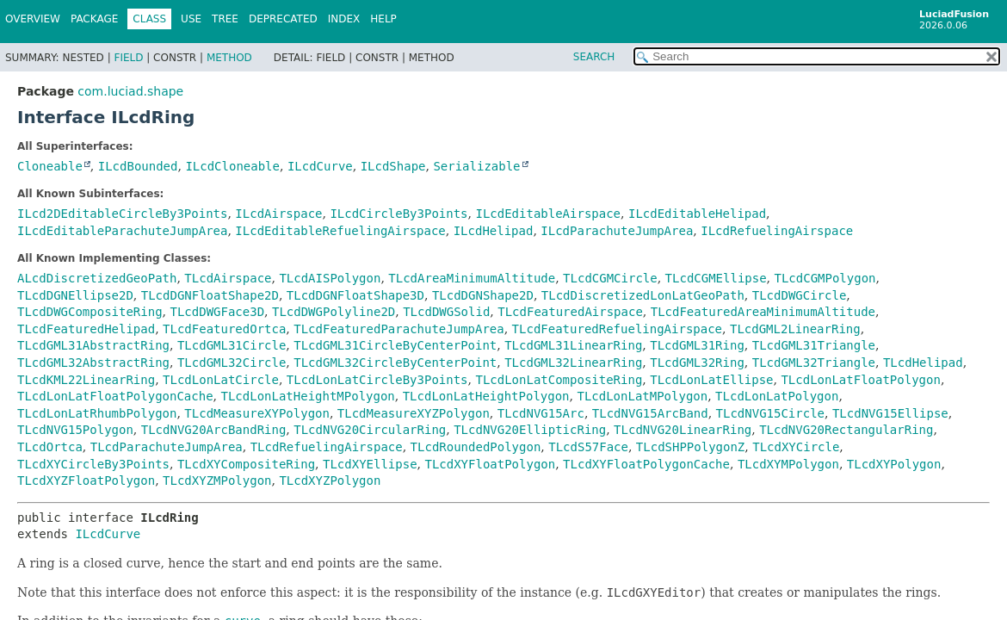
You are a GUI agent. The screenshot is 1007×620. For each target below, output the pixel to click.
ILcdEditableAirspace (548, 213)
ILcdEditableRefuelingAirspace (340, 231)
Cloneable (50, 166)
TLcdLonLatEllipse (711, 380)
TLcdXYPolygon (894, 464)
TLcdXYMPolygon (788, 464)
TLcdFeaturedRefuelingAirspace (617, 329)
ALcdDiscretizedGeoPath (96, 278)
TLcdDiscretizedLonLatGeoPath (642, 295)
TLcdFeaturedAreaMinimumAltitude (763, 312)
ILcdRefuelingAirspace (777, 231)
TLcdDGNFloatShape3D (355, 295)
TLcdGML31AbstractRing (93, 345)
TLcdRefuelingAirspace (326, 447)
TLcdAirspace (227, 278)
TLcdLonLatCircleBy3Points (377, 380)
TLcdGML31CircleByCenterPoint (395, 345)
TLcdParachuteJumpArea (166, 447)
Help (383, 19)
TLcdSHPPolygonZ (690, 447)
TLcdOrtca (50, 447)
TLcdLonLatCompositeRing (558, 380)
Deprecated (283, 19)
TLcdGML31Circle (231, 345)
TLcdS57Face (588, 447)
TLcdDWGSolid (446, 312)
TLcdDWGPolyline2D (333, 312)
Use (191, 19)
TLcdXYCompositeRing (246, 464)
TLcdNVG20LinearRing (682, 430)
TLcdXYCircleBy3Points (93, 464)
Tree (225, 19)
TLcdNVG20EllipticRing (530, 430)
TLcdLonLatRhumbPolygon (96, 413)
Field (128, 58)
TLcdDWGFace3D (217, 312)
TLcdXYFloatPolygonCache (646, 464)
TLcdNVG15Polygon (75, 430)
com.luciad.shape (130, 91)
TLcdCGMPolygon (825, 278)
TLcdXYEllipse (370, 464)
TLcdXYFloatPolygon (489, 464)
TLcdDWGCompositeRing (90, 312)
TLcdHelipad (923, 362)
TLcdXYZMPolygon (217, 480)
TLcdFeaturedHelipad (86, 329)
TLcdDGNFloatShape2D (210, 295)
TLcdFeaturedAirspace (570, 312)
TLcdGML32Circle (231, 362)
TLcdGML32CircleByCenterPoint (395, 362)
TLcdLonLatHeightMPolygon (307, 396)
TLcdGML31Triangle (813, 345)
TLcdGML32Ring (697, 362)
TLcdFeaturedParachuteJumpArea (398, 329)
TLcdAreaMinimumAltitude (471, 278)
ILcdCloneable (232, 166)
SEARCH (594, 57)
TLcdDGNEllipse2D (75, 295)
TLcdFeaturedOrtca (224, 329)
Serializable (476, 166)
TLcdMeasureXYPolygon (257, 413)
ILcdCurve (320, 166)
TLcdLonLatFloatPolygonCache (115, 396)
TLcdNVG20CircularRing (369, 430)
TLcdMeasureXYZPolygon (413, 413)
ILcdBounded (138, 166)
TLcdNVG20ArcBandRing (214, 430)
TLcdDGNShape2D (483, 295)
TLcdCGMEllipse (716, 278)
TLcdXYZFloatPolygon (86, 480)
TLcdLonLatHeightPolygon (486, 396)
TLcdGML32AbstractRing (93, 362)
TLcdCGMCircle (610, 278)
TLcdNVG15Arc (540, 413)
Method (229, 58)
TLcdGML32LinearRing (573, 362)
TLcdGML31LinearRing (573, 345)
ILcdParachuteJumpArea (617, 231)
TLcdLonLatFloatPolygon (860, 380)
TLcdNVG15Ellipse (890, 413)
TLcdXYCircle (795, 447)
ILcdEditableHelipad (697, 213)
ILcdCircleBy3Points (398, 213)
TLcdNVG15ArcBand (650, 413)
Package (94, 19)
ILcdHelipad (494, 231)
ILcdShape (393, 166)
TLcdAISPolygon (329, 278)
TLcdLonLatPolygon (776, 396)
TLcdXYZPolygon (329, 480)
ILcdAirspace (278, 213)
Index (344, 19)
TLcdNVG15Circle (770, 413)
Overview (32, 19)
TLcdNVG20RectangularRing (846, 430)
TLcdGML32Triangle (813, 362)
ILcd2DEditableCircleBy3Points (122, 213)
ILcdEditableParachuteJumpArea (122, 231)
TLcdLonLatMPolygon (642, 396)
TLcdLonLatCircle (221, 380)
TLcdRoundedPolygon (476, 447)
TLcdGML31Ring (697, 345)
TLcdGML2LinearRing (795, 329)
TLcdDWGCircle (799, 295)
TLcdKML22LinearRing (86, 380)
